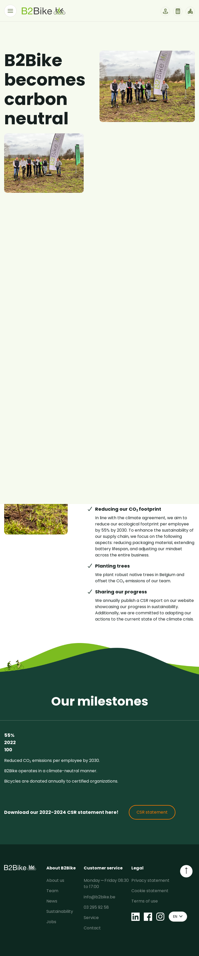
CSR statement (152, 812)
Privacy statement (150, 880)
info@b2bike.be (99, 897)
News (51, 901)
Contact (92, 928)
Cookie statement (149, 891)
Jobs (51, 922)
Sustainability (59, 911)
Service (91, 918)
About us (55, 880)
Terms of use (144, 901)
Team (52, 891)
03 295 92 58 (96, 907)
